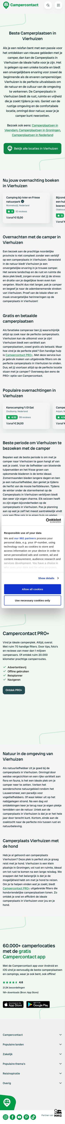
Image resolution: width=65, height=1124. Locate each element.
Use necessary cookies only (32, 600)
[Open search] (48, 5)
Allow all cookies (32, 589)
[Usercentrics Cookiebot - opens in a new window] (46, 520)
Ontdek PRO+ (14, 690)
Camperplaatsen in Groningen (39, 130)
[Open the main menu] (58, 5)
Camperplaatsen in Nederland (32, 135)
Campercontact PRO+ (19, 355)
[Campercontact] (21, 5)
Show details (46, 578)
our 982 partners (25, 538)
